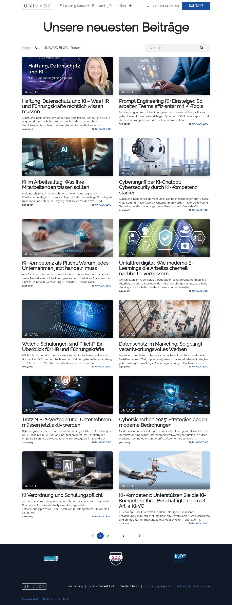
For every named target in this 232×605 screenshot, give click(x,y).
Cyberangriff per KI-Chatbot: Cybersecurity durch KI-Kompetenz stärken (158, 187)
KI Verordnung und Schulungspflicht (62, 495)
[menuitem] (74, 6)
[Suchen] (201, 48)
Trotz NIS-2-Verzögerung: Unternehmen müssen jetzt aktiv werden (66, 422)
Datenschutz (51, 599)
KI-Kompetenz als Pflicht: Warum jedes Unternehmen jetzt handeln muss (65, 265)
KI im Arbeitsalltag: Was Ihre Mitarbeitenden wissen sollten (55, 184)
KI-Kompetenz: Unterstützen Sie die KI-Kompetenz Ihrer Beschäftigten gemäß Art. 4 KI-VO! (162, 501)
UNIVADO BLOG (103, 129)
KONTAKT (196, 6)
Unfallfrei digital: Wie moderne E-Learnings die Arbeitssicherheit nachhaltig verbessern (156, 268)
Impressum (30, 599)
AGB (66, 599)
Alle (37, 48)
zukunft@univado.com (193, 586)
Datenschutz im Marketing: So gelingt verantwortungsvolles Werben (160, 346)
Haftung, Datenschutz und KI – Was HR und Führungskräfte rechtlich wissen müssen (65, 107)
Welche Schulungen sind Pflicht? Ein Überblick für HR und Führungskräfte (63, 346)
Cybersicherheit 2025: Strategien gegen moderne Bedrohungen (163, 422)
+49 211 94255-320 (157, 586)
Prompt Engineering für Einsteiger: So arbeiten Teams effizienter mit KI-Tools (161, 104)
